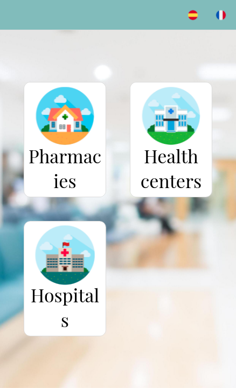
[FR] (221, 15)
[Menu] (15, 15)
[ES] (193, 15)
